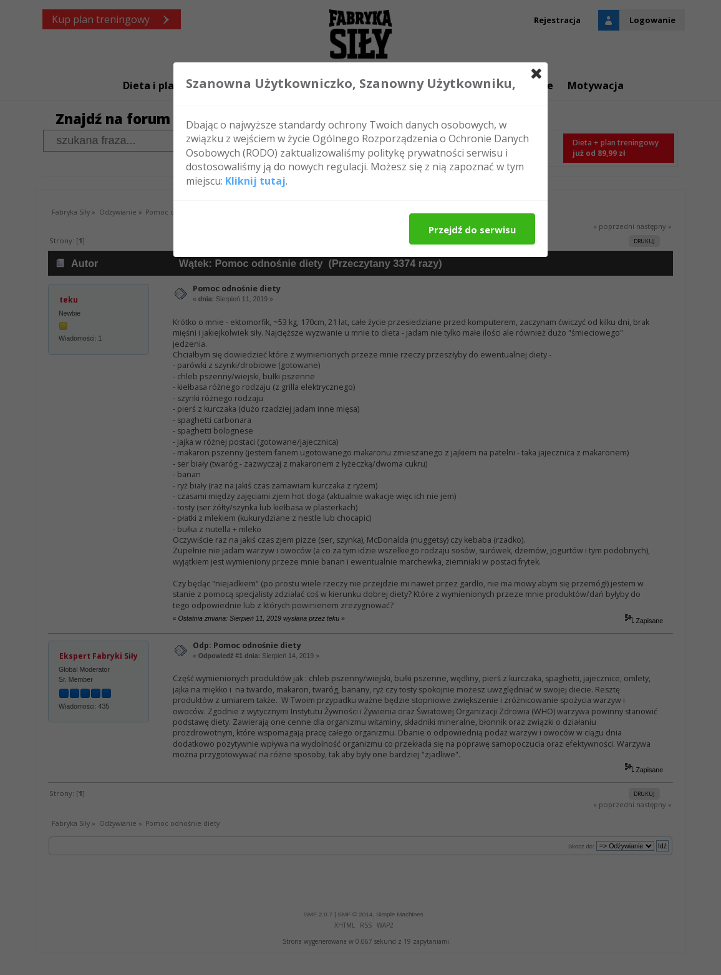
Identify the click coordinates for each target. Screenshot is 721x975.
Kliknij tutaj (255, 181)
